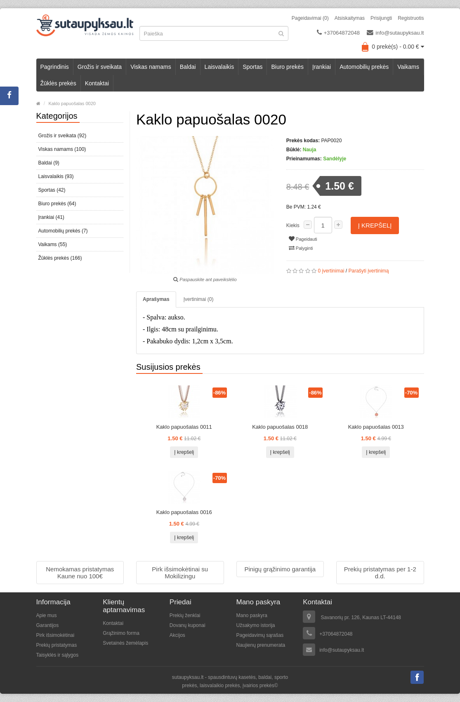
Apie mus (46, 615)
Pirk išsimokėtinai (55, 635)
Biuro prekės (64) (57, 204)
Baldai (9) (48, 163)
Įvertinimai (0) (199, 299)
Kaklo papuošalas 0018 (280, 427)
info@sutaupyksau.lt (395, 32)
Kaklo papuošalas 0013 (376, 427)
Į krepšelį (375, 225)
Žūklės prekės (58, 83)
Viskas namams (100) (62, 149)
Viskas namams (150, 66)
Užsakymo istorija (255, 625)
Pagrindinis (54, 66)
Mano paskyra (251, 615)
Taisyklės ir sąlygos (57, 655)
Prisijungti (381, 18)
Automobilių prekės (364, 66)
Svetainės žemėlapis (125, 643)
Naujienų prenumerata (260, 645)
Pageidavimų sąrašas (259, 635)
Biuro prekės (287, 66)
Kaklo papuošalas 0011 (184, 427)
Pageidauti (303, 239)
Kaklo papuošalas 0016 (184, 512)
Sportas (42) (52, 190)
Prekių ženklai (185, 615)
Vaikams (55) (52, 244)
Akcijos (177, 635)
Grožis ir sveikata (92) (62, 136)
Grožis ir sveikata (100, 66)
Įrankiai (321, 66)
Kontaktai (97, 83)
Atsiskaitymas (350, 18)
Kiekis (293, 225)
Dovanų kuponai (187, 625)
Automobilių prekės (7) (63, 231)
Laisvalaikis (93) (56, 176)
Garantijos (47, 625)
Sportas (252, 66)
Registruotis (411, 18)
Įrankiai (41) (51, 217)
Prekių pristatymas (56, 645)
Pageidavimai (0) (310, 18)
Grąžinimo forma (121, 633)
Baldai (188, 66)
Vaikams (408, 66)
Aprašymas (156, 299)
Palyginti (301, 248)
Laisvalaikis (219, 66)
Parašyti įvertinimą (369, 271)
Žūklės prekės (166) (60, 258)
